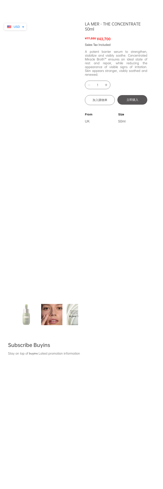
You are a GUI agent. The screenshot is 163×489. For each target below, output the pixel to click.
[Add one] (106, 85)
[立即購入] (132, 100)
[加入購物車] (100, 100)
